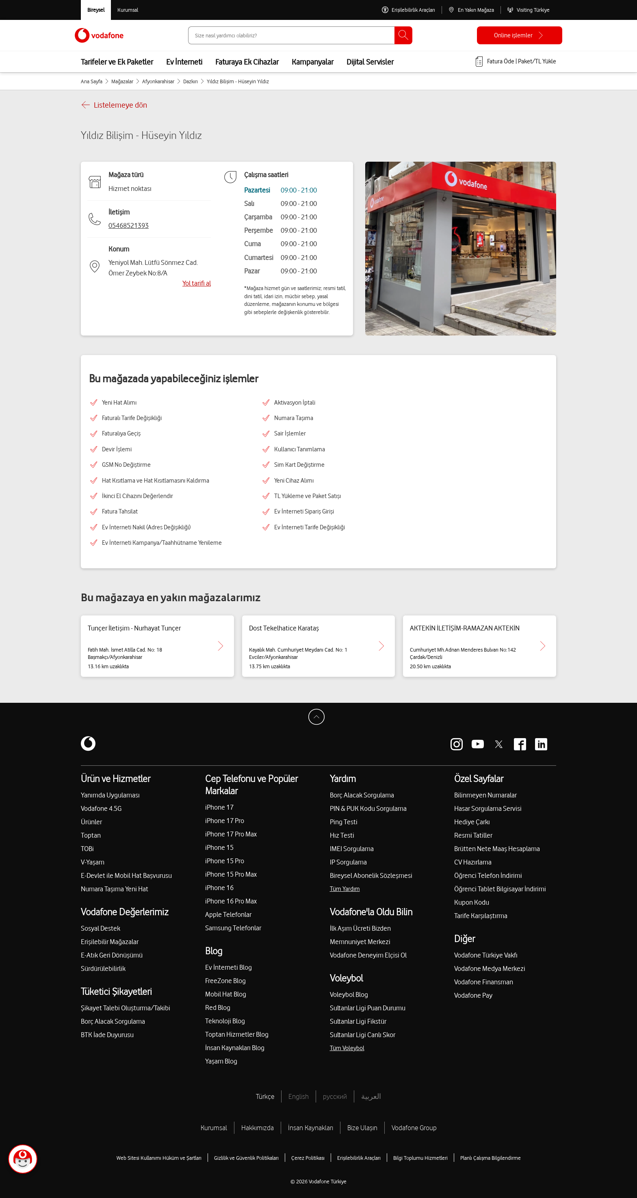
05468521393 (128, 225)
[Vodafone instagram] (457, 744)
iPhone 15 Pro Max (231, 874)
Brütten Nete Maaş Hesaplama (497, 848)
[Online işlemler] (519, 35)
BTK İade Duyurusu (107, 1034)
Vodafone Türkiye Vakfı (486, 955)
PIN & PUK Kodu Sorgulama (368, 808)
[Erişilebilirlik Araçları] (408, 10)
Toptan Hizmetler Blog (237, 1034)
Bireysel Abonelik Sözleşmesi (371, 875)
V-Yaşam (92, 862)
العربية (371, 1096)
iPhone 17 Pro (224, 820)
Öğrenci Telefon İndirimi (488, 875)
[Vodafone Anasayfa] (99, 35)
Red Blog (217, 1007)
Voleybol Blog (349, 994)
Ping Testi (344, 821)
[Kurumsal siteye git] (128, 10)
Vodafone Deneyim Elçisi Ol (368, 955)
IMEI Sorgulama (352, 848)
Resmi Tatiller (473, 835)
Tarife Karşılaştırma (480, 915)
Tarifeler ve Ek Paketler (117, 61)
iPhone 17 (219, 807)
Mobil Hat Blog (225, 994)
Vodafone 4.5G (101, 808)
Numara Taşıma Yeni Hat (114, 889)
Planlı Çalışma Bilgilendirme (490, 1158)
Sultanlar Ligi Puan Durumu (367, 1008)
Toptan (91, 835)
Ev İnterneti (184, 61)
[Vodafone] (88, 744)
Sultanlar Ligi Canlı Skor (362, 1034)
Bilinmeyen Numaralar (485, 795)
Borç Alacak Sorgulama (113, 1021)
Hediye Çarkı (472, 821)
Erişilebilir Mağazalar (110, 941)
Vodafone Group (414, 1128)
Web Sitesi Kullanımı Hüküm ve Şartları (159, 1158)
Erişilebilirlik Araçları (359, 1158)
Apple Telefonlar (228, 914)
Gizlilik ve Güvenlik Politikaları (246, 1158)
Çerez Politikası (308, 1158)
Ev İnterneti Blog (228, 967)
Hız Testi (342, 835)
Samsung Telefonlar (233, 928)
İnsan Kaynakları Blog (234, 1047)
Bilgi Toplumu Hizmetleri (420, 1158)
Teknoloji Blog (225, 1021)
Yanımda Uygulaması (110, 795)
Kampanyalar (313, 61)
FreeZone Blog (225, 980)
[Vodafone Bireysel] (96, 10)
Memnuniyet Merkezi (360, 941)
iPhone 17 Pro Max (231, 834)
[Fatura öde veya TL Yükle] (515, 62)
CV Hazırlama (473, 862)
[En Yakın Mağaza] (471, 10)
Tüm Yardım (345, 889)
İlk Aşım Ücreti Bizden (360, 928)
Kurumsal (214, 1128)
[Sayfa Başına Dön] (318, 719)
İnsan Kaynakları (310, 1128)
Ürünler (91, 821)
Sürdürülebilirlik (103, 968)
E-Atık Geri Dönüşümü (112, 955)
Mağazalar (122, 81)
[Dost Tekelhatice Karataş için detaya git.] (381, 645)
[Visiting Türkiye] (528, 10)
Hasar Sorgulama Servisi (488, 808)
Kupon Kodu (471, 902)
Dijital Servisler (370, 61)
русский (335, 1096)
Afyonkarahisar (158, 81)
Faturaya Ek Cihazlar (247, 61)
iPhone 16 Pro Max (231, 901)
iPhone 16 (219, 887)
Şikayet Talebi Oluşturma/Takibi (125, 1008)
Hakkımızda (257, 1128)
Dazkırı (190, 81)
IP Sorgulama (348, 862)
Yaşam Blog (221, 1061)
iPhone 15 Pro (224, 860)
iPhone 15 (219, 847)
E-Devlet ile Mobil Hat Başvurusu (126, 875)
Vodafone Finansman (483, 982)
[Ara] (403, 35)
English (298, 1096)
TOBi (87, 848)
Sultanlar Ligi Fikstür (358, 1021)
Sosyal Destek (100, 928)
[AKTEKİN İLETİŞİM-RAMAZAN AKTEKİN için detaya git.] (542, 645)
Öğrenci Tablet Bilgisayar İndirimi (500, 889)
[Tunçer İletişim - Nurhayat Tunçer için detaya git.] (220, 645)
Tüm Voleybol (347, 1048)
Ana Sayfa (91, 81)
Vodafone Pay (473, 995)
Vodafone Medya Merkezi (489, 968)
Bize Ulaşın (362, 1128)
